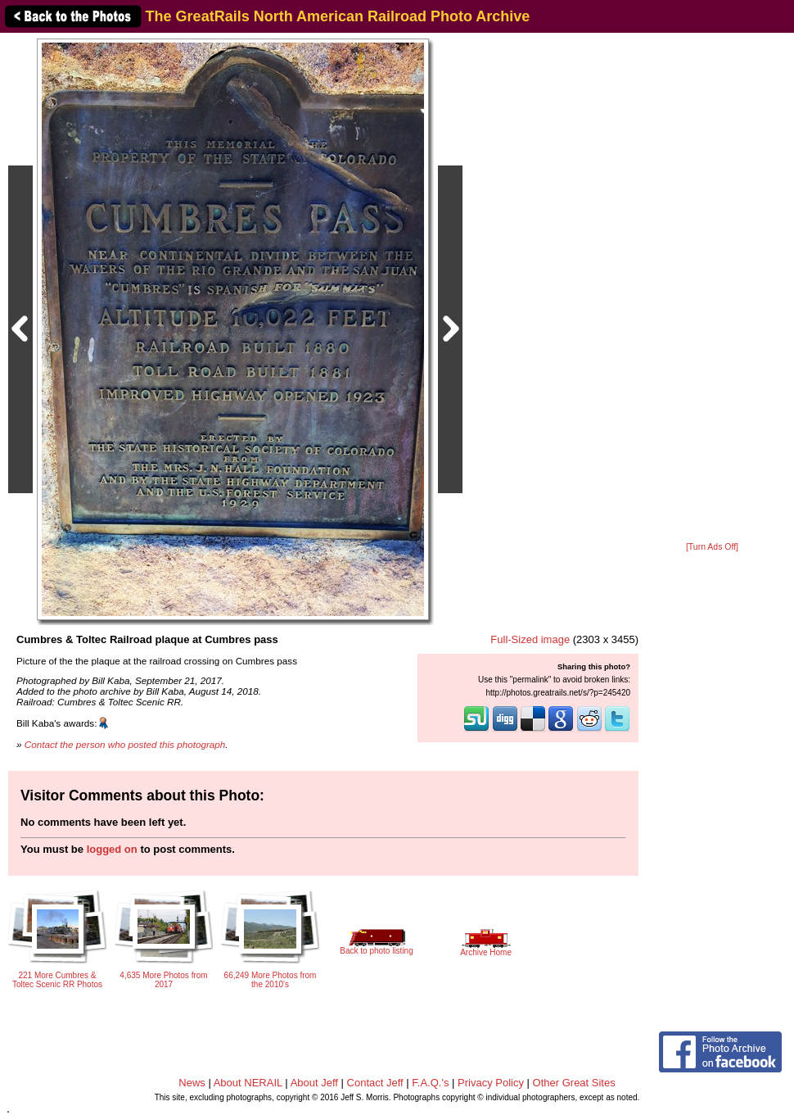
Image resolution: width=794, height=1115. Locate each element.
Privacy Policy (491, 1082)
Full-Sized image (530, 639)
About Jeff (314, 1082)
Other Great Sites (574, 1082)
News (191, 1082)
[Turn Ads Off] (712, 546)
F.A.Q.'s (430, 1082)
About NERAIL (248, 1082)
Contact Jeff (375, 1082)
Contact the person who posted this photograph (125, 744)
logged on (112, 849)
